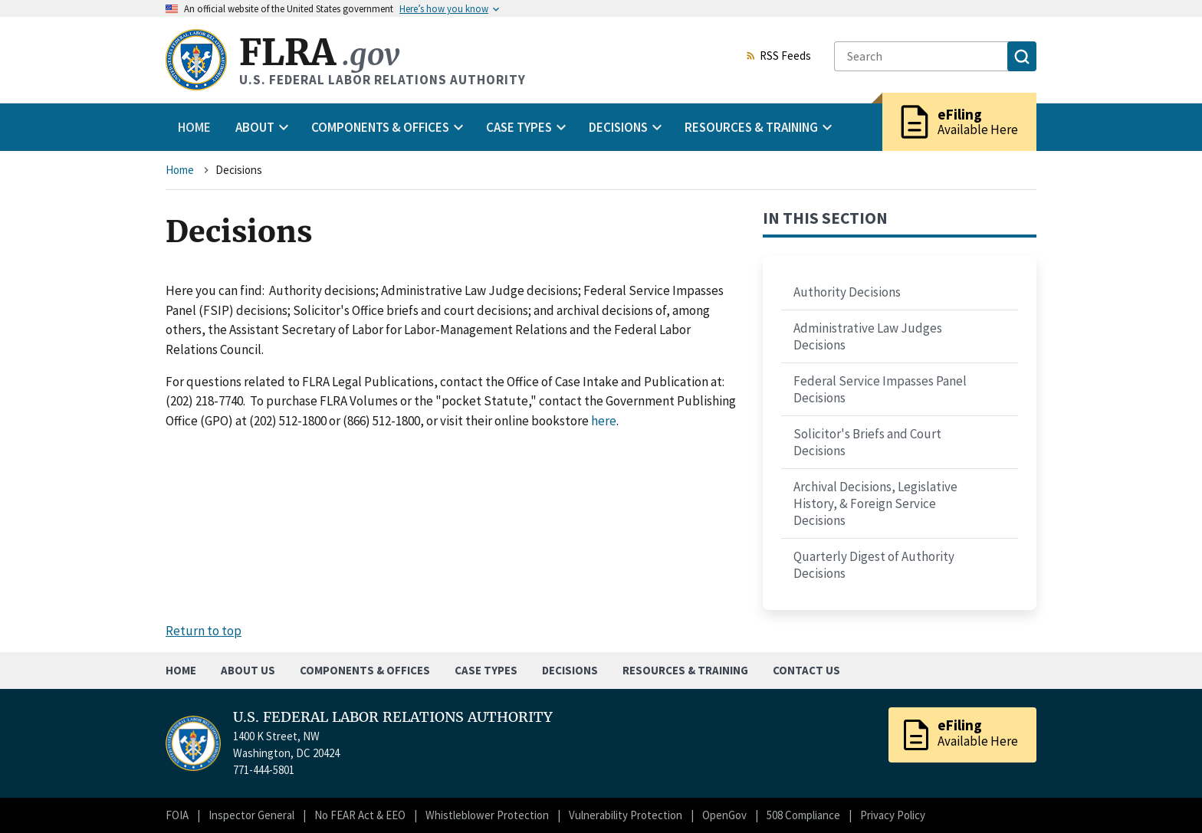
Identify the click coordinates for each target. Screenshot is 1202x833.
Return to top (203, 630)
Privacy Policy (892, 815)
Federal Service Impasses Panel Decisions (880, 389)
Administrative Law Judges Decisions (867, 336)
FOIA (177, 815)
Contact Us (806, 670)
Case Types (486, 670)
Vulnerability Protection (625, 815)
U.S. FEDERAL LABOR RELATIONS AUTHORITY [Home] (393, 717)
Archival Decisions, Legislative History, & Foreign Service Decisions (875, 503)
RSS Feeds (778, 57)
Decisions (570, 670)
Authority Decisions (847, 292)
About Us (248, 670)
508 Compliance (803, 815)
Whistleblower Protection (487, 815)
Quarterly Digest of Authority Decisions (873, 565)
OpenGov (724, 815)
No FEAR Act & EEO (360, 815)
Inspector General (251, 815)
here (603, 420)
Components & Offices (365, 670)
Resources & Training (685, 670)
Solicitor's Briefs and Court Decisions (867, 442)
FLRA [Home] (319, 52)
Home (194, 127)
